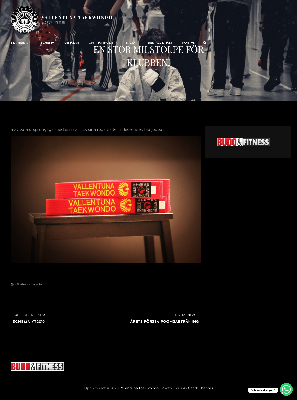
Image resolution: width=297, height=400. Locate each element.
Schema (47, 43)
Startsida (21, 43)
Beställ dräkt (160, 43)
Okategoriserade (28, 284)
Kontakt (189, 43)
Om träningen (103, 43)
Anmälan (71, 43)
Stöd (132, 43)
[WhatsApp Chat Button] (286, 389)
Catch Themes (200, 388)
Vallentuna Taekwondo (77, 17)
